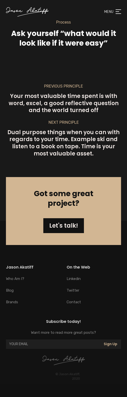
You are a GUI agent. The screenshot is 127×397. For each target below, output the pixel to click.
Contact (74, 302)
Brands (12, 302)
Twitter (73, 290)
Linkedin (74, 278)
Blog (10, 290)
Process (63, 22)
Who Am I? (15, 278)
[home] (27, 12)
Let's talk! (63, 225)
